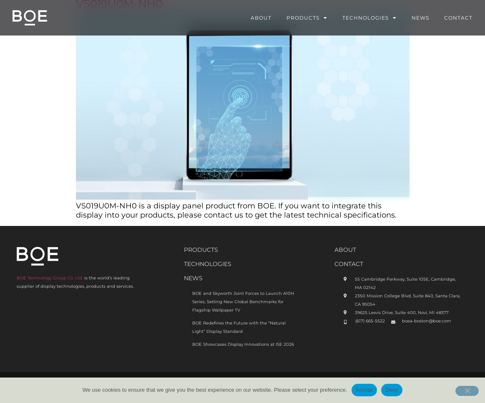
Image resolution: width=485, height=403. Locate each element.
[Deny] (467, 391)
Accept (364, 390)
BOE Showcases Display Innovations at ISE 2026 (243, 344)
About (261, 18)
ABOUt (345, 249)
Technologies (369, 18)
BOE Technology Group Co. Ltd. (50, 278)
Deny (391, 390)
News (420, 18)
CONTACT (348, 264)
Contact (458, 18)
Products (306, 18)
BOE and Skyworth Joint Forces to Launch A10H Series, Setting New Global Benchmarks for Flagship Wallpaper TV (243, 302)
